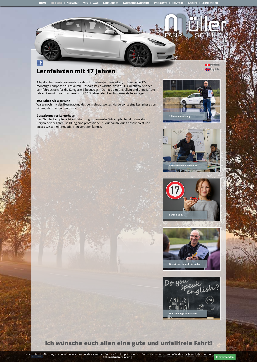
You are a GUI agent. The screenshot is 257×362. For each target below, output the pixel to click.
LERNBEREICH (210, 3)
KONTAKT (177, 3)
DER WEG (56, 3)
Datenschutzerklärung (117, 357)
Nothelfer (73, 3)
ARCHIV (192, 3)
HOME (43, 3)
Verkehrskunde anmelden (183, 165)
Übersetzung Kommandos (183, 313)
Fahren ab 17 (176, 214)
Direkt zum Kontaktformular (184, 264)
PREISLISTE (160, 3)
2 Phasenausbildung (179, 116)
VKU (85, 3)
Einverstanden (225, 357)
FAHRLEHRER (110, 3)
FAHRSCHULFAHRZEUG (136, 3)
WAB (95, 3)
